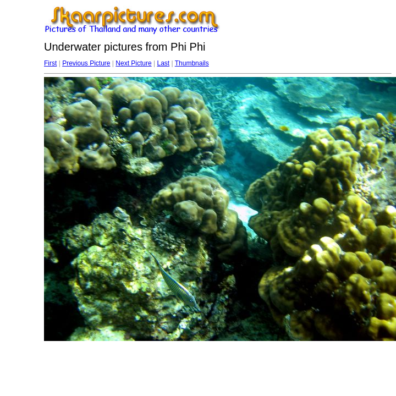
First (50, 63)
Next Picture (133, 63)
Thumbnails (192, 63)
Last (163, 63)
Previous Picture (86, 63)
